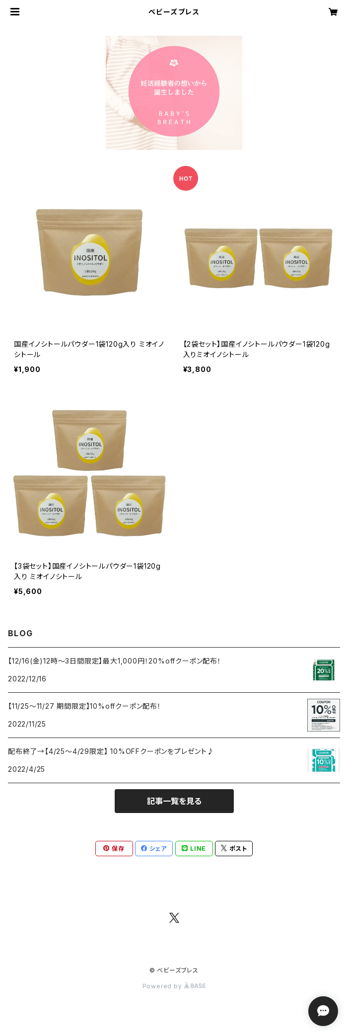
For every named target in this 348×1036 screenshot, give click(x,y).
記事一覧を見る (174, 801)
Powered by (174, 986)
